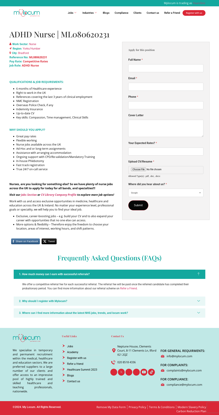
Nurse (32, 44)
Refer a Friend (172, 12)
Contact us (153, 12)
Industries (89, 12)
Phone (133, 96)
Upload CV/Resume (141, 161)
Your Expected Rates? (142, 143)
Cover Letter (136, 115)
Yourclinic (199, 3)
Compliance (121, 12)
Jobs (72, 12)
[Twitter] (121, 372)
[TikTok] (151, 372)
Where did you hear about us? (147, 184)
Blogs (106, 12)
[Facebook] (113, 372)
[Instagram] (136, 372)
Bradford (23, 53)
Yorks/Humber (31, 48)
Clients (137, 12)
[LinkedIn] (128, 372)
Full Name (135, 59)
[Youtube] (143, 372)
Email (132, 78)
